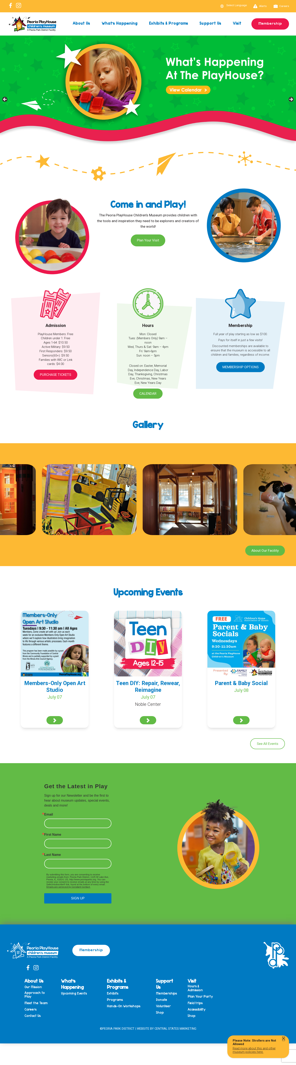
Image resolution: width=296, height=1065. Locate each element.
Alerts (260, 6)
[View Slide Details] (148, 101)
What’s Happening (120, 23)
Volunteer (163, 1006)
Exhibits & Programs (168, 23)
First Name (52, 834)
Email (48, 814)
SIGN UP (78, 898)
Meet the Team (36, 1003)
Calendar (147, 393)
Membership (270, 23)
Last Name (52, 854)
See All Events (267, 744)
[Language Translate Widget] (239, 5)
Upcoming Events (74, 993)
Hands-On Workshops (123, 1006)
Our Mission (33, 987)
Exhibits (112, 993)
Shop (160, 1012)
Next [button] (291, 100)
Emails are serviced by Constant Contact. (68, 887)
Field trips (195, 1003)
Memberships (166, 993)
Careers (281, 6)
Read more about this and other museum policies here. (254, 1050)
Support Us (210, 23)
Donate (161, 1000)
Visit (237, 23)
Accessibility (197, 1009)
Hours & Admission (195, 988)
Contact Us (32, 1016)
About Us (81, 23)
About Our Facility (265, 550)
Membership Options (240, 367)
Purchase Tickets (55, 375)
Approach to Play (34, 994)
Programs (115, 1000)
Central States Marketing (175, 1028)
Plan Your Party (200, 996)
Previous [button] (5, 100)
